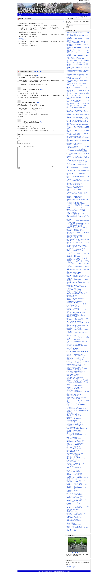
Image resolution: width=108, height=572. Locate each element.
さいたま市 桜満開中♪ (73, 456)
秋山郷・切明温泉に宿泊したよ (74, 524)
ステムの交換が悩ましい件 (73, 464)
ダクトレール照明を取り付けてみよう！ (77, 275)
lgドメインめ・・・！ (72, 522)
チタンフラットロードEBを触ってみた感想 (77, 318)
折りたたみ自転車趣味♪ (43, 571)
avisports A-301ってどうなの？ (74, 372)
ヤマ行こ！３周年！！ (72, 486)
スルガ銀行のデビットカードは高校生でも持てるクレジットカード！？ (78, 240)
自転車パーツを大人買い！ (73, 490)
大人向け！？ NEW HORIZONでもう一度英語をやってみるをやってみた (78, 56)
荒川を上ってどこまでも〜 (73, 470)
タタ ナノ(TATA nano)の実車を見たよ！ (76, 149)
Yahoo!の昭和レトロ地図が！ (74, 374)
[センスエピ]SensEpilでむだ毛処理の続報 (77, 152)
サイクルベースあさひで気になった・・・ (77, 494)
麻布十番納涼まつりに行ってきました (76, 517)
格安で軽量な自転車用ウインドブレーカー (77, 230)
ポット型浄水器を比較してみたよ (75, 229)
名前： (19, 136)
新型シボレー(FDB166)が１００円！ (76, 463)
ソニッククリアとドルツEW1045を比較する (78, 304)
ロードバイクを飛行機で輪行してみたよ (77, 110)
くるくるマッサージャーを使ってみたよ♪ (77, 513)
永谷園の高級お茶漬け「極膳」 (74, 285)
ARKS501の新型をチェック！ (74, 414)
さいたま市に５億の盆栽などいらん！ (76, 507)
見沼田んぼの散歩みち (72, 512)
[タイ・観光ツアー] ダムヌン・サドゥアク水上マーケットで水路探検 (78, 101)
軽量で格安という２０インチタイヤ (76, 481)
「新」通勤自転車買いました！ (74, 438)
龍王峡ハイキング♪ (71, 219)
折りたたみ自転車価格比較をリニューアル (77, 279)
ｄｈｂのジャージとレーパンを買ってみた (77, 156)
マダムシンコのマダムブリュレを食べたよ (77, 192)
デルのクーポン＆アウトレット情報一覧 (77, 258)
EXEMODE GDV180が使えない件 (75, 344)
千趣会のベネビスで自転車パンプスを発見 (77, 380)
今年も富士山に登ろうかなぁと (74, 520)
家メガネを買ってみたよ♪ (73, 433)
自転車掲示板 (85, 13)
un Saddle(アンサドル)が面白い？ (75, 424)
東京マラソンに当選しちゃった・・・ (76, 316)
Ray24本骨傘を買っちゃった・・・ (75, 451)
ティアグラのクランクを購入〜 (74, 476)
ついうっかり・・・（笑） (73, 469)
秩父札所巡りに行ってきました (74, 370)
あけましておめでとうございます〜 (76, 480)
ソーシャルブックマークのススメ (75, 385)
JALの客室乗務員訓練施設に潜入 (75, 225)
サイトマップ (70, 568)
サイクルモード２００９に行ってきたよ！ (77, 246)
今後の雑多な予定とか (72, 407)
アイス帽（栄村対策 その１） (74, 430)
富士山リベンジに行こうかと (74, 398)
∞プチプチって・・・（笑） (74, 426)
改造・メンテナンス (64, 13)
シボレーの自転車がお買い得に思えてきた (77, 410)
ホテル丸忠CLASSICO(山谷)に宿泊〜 (76, 360)
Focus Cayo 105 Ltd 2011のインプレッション (77, 118)
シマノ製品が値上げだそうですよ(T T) (76, 450)
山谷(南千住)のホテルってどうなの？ (76, 358)
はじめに (21, 13)
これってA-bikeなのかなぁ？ (74, 454)
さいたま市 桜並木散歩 (73, 288)
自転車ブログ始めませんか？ (74, 446)
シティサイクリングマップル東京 (75, 443)
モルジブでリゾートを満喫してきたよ (76, 249)
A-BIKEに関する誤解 (72, 420)
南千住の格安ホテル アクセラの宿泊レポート (78, 228)
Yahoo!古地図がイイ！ (72, 466)
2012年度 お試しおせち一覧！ (74, 78)
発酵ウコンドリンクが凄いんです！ (76, 467)
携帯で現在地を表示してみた (74, 272)
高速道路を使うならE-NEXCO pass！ (76, 459)
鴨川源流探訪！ (71, 296)
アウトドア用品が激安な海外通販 (75, 186)
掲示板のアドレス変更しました (74, 500)
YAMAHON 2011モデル (77, 552)
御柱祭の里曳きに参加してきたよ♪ (75, 197)
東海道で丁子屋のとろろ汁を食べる (76, 209)
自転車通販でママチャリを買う (74, 328)
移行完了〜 (70, 504)
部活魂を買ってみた (72, 413)
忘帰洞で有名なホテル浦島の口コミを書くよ (78, 126)
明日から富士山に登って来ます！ (75, 514)
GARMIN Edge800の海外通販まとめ (75, 160)
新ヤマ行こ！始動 (71, 530)
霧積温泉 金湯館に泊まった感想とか (76, 315)
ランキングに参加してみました (74, 483)
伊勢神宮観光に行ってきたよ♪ (74, 143)
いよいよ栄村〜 (71, 421)
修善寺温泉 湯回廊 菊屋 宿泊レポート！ (77, 235)
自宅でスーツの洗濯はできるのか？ (76, 354)
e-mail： (19, 140)
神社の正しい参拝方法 (72, 144)
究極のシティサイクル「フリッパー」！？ (77, 440)
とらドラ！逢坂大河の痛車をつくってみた (77, 215)
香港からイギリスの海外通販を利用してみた (78, 63)
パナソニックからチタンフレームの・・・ (77, 381)
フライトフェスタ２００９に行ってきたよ (77, 292)
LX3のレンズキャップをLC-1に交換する (77, 286)
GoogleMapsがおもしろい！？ (74, 460)
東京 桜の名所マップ (72, 375)
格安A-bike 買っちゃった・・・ (75, 431)
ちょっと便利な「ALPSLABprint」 (75, 448)
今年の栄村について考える (73, 457)
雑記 (20, 15)
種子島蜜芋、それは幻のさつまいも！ (76, 319)
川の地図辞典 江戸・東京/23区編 (75, 377)
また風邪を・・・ (71, 492)
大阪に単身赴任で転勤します (74, 179)
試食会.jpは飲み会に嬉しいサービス (76, 236)
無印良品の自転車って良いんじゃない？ (77, 394)
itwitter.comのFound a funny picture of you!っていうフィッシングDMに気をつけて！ (78, 75)
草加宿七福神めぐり (72, 479)
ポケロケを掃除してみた (73, 497)
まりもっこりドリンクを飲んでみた (76, 355)
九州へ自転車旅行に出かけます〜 (75, 327)
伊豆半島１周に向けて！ (73, 378)
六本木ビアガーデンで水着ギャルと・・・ (77, 184)
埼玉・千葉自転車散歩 (72, 519)
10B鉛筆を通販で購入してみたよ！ (75, 301)
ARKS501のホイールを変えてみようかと (77, 397)
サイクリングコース (52, 13)
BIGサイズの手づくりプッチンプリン (76, 248)
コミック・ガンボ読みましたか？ (75, 473)
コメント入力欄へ (38, 71)
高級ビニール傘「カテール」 (74, 516)
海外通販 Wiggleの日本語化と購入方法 (76, 245)
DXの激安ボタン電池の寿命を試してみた (77, 150)
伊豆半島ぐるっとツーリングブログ (26, 39)
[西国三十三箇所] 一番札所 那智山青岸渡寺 (77, 124)
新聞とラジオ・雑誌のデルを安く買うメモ (77, 527)
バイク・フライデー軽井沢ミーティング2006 (78, 506)
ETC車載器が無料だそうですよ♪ (75, 453)
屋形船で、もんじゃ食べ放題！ (74, 291)
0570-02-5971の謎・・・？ (73, 489)
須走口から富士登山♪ (72, 335)
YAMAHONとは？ (29, 13)
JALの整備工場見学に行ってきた (75, 226)
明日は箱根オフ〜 (71, 447)
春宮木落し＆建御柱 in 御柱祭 (74, 196)
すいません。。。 (71, 510)
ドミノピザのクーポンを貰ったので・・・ (77, 325)
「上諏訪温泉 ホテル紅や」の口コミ (76, 203)
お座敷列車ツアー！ (72, 299)
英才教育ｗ (70, 411)
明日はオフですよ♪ (71, 461)
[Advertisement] (28, 58)
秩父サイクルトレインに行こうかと (76, 403)
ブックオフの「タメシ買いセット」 (76, 306)
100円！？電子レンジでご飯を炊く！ (76, 58)
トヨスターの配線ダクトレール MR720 (76, 273)
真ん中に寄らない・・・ (73, 529)
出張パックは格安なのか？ (73, 339)
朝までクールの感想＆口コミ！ (74, 348)
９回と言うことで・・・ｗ (73, 503)
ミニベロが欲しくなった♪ (73, 509)
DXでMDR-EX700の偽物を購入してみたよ (77, 120)
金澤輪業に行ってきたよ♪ (73, 259)
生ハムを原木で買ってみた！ (74, 96)
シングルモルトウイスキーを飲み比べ (76, 434)
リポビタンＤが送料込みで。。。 (75, 496)
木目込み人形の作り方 (72, 295)
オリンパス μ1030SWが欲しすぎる (75, 357)
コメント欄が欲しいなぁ (73, 502)
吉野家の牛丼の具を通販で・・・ (75, 308)
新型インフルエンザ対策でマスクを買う (77, 368)
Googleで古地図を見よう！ (73, 388)
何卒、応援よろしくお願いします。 (76, 415)
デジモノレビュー (75, 13)
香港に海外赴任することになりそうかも (77, 77)
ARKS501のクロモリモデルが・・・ (76, 493)
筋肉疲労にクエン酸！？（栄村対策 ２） (77, 428)
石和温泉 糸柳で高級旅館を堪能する (76, 294)
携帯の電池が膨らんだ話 (73, 390)
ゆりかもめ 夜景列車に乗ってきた (75, 213)
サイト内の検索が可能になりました (76, 427)
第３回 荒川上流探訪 (72, 395)
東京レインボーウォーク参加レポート (76, 298)
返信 (37, 75)
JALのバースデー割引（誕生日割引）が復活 (78, 223)
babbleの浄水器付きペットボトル (75, 86)
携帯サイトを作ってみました (74, 418)
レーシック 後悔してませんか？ (75, 350)
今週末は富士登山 (71, 417)
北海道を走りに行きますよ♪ (74, 444)
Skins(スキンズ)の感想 (72, 302)
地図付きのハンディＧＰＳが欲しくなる (77, 484)
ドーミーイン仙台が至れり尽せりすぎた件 (77, 117)
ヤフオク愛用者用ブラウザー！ (74, 471)
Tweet (62, 21)
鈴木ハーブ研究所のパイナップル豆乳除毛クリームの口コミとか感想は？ (78, 362)
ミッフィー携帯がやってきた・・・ (76, 365)
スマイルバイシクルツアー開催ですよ (76, 499)
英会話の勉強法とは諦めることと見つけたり (78, 70)
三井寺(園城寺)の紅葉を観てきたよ (75, 136)
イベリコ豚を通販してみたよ (74, 256)
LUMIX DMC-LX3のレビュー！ (74, 289)
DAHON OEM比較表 (41, 13)
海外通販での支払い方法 (73, 238)
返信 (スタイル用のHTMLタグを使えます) (27, 146)
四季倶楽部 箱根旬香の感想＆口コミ (76, 371)
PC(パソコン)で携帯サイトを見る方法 (76, 487)
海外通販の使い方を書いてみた (74, 202)
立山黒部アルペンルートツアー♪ (75, 281)
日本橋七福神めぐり (72, 305)
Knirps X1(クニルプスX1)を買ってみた (76, 364)
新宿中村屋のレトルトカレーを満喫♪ (76, 312)
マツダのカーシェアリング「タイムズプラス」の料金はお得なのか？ (77, 134)
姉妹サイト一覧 (71, 566)
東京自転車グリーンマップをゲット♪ (76, 474)
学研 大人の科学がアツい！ (74, 437)
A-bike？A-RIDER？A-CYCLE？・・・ (76, 436)
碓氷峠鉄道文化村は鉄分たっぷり (75, 314)
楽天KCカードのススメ (72, 523)
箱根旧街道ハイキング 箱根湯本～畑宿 (76, 106)
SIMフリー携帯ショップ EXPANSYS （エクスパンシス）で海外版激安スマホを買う (78, 42)
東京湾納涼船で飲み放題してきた (75, 183)
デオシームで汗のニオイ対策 (74, 423)
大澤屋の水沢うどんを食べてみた (75, 441)
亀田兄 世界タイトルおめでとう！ (76, 526)
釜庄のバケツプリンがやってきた (75, 387)
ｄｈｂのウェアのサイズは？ (74, 187)
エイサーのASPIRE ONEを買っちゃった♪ (77, 321)
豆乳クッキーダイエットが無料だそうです (77, 477)
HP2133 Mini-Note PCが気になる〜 (75, 367)
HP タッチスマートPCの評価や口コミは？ (77, 408)
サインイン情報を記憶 (24, 143)
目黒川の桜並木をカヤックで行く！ (76, 208)
